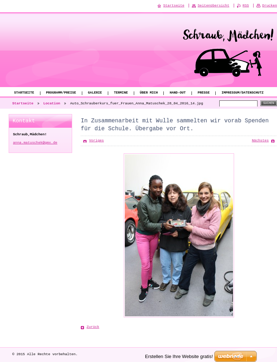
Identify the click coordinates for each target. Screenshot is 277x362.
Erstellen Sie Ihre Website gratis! (179, 356)
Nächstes (260, 140)
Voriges (96, 140)
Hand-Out (177, 93)
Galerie (95, 93)
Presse (204, 93)
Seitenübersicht (213, 5)
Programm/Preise (61, 93)
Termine (121, 93)
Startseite (24, 93)
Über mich (149, 93)
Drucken (269, 5)
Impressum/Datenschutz (242, 93)
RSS (246, 5)
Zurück (93, 327)
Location (51, 103)
